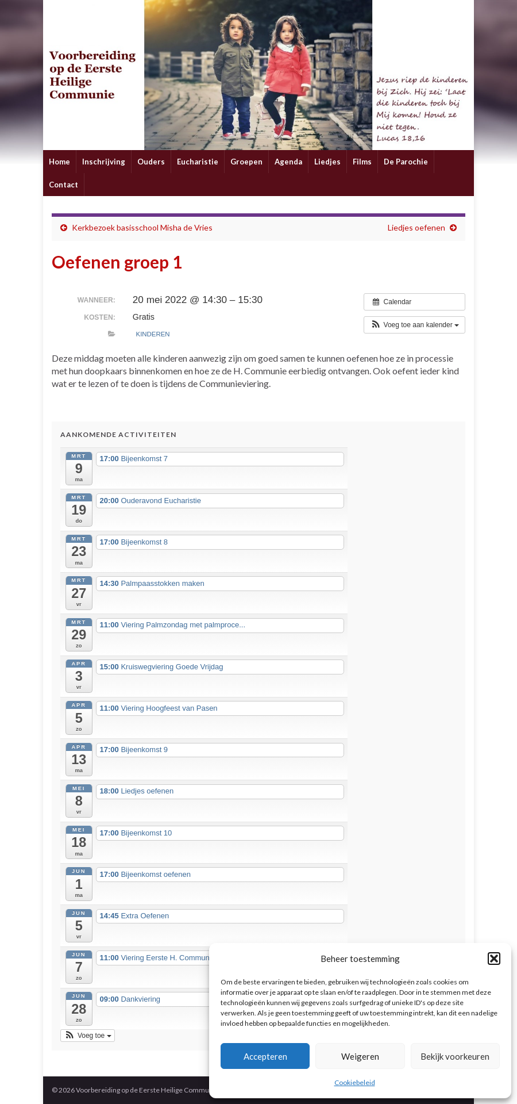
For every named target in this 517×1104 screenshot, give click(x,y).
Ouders (151, 161)
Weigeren (360, 1056)
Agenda (288, 161)
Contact (63, 184)
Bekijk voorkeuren (454, 1056)
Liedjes (327, 161)
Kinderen (153, 334)
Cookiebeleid (354, 1082)
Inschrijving (103, 161)
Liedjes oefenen (416, 227)
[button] (494, 958)
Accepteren (265, 1056)
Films (362, 161)
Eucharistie (197, 161)
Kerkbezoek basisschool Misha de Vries (142, 227)
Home (59, 161)
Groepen (246, 161)
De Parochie (406, 161)
